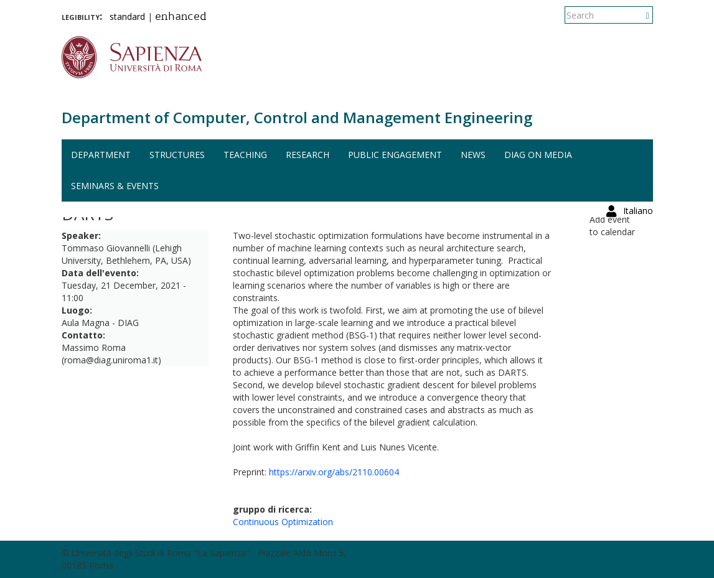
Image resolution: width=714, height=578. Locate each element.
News (473, 155)
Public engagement (395, 155)
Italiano (638, 15)
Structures (177, 155)
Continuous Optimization (283, 522)
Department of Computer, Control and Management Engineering (297, 117)
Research (307, 155)
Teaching (245, 155)
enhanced (181, 17)
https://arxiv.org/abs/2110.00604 (334, 472)
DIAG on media (538, 155)
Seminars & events (115, 186)
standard (127, 16)
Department (101, 155)
